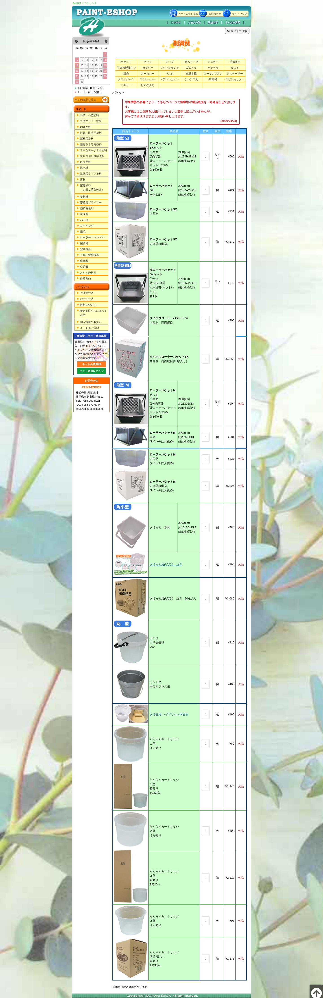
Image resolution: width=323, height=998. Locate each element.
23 (77, 76)
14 (100, 65)
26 (91, 76)
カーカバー (148, 73)
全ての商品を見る (85, 99)
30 (77, 82)
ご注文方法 (194, 22)
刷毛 (82, 231)
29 (105, 76)
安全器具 (85, 249)
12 (91, 65)
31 (82, 82)
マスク (170, 73)
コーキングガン (213, 73)
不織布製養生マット (126, 70)
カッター (147, 67)
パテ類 (84, 220)
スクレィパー (148, 79)
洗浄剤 (84, 214)
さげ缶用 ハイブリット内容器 (169, 714)
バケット (126, 61)
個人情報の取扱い (91, 322)
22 (105, 71)
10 (82, 65)
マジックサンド (169, 67)
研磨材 (213, 79)
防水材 (84, 167)
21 (100, 71)
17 (82, 71)
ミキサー (126, 85)
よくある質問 (232, 22)
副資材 (84, 243)
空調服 (84, 266)
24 (82, 76)
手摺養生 (234, 61)
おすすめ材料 (88, 272)
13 (96, 65)
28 (100, 76)
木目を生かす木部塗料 (93, 150)
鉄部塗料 (85, 161)
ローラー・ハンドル (92, 237)
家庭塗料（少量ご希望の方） (92, 187)
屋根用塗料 (87, 138)
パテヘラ (213, 67)
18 (86, 71)
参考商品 (85, 278)
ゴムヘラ (191, 67)
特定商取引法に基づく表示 (93, 312)
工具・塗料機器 (89, 255)
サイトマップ (239, 13)
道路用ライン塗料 (91, 173)
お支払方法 (87, 299)
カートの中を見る (188, 13)
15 (105, 65)
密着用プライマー (91, 202)
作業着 (84, 260)
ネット (148, 61)
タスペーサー (235, 73)
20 (96, 71)
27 (96, 76)
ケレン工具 (191, 79)
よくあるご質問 (89, 327)
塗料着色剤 (87, 208)
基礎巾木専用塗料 (91, 144)
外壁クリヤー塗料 (91, 121)
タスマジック (126, 79)
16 (77, 71)
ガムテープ (191, 61)
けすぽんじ (148, 85)
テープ (170, 61)
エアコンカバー (169, 79)
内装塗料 (85, 127)
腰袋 (126, 73)
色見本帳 (191, 73)
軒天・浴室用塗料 (91, 132)
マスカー (213, 61)
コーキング (87, 225)
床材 (82, 179)
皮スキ (235, 67)
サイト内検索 (237, 31)
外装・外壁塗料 (89, 115)
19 (91, 71)
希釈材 (84, 196)
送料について (88, 304)
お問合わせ (215, 13)
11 (86, 65)
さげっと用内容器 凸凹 (166, 564)
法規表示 (213, 22)
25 (86, 76)
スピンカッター (234, 79)
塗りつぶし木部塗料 (92, 156)
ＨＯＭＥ (176, 22)
